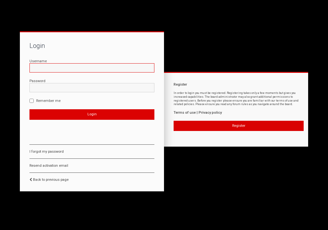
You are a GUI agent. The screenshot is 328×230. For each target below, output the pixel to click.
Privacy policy (210, 113)
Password (37, 81)
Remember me (45, 101)
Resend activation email (48, 166)
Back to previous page (51, 180)
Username (38, 61)
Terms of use (185, 113)
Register (238, 126)
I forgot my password (46, 152)
